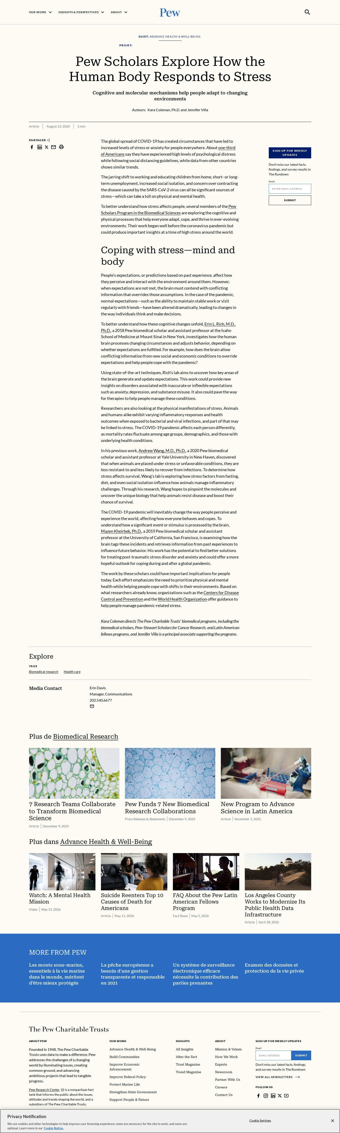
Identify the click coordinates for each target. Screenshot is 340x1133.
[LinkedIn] (273, 1095)
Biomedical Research (85, 736)
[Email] (290, 188)
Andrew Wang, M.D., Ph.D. (162, 450)
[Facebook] (258, 1095)
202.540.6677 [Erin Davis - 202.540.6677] (101, 699)
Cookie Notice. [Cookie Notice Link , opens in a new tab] (54, 1128)
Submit (290, 199)
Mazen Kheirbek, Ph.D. (121, 530)
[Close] (333, 1121)
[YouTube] (286, 1095)
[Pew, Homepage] (170, 12)
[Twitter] (280, 1095)
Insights (183, 1040)
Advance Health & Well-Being (106, 841)
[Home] (69, 1028)
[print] (61, 146)
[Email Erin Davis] (92, 705)
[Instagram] (266, 1095)
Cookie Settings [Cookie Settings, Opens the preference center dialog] (260, 1120)
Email (272, 181)
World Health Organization (182, 598)
